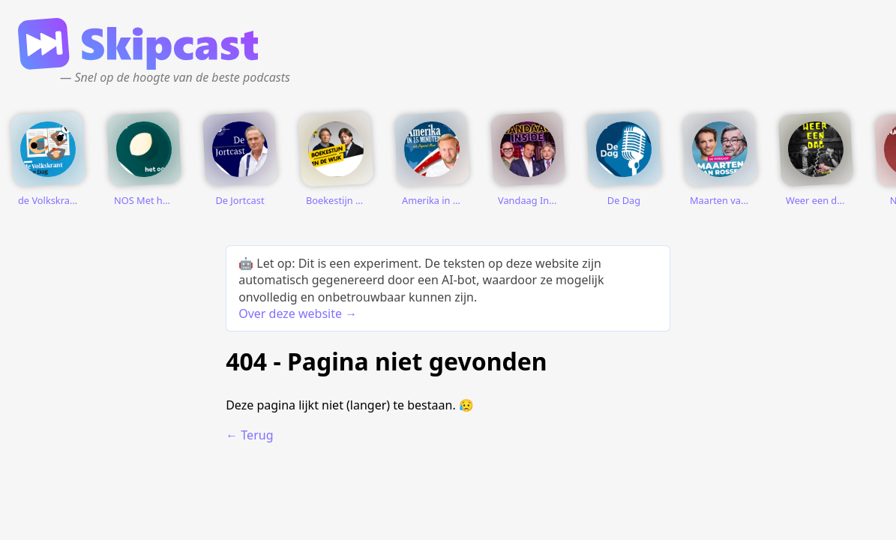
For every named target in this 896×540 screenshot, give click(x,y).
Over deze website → (297, 313)
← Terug (249, 435)
